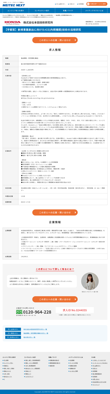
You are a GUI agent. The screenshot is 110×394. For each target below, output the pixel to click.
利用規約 (95, 376)
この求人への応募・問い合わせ (55, 40)
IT (4, 379)
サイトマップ (96, 385)
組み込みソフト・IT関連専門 (32, 368)
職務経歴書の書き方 (55, 363)
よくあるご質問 (74, 371)
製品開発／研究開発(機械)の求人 (64, 15)
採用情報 (81, 4)
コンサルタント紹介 (42, 10)
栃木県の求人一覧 (29, 337)
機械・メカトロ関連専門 (31, 363)
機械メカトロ (7, 371)
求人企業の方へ (60, 4)
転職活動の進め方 (54, 360)
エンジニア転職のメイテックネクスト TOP (13, 15)
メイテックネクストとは (94, 10)
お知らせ (72, 4)
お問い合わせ (96, 379)
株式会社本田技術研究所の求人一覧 (35, 329)
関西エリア (28, 374)
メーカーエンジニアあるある (100, 363)
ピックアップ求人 (8, 363)
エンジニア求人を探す (16, 10)
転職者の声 (73, 368)
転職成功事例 (73, 366)
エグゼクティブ (29, 376)
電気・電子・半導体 (9, 368)
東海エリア (28, 371)
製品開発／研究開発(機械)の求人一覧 (36, 333)
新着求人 (6, 366)
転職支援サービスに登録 (96, 4)
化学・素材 (7, 374)
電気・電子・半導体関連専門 (32, 360)
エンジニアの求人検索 (32, 15)
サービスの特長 (74, 363)
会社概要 (72, 360)
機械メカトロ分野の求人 (47, 15)
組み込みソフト (8, 376)
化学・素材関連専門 (30, 366)
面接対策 (52, 366)
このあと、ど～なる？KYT (99, 360)
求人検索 (6, 360)
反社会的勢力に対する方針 (99, 382)
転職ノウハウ (68, 10)
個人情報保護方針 (97, 374)
